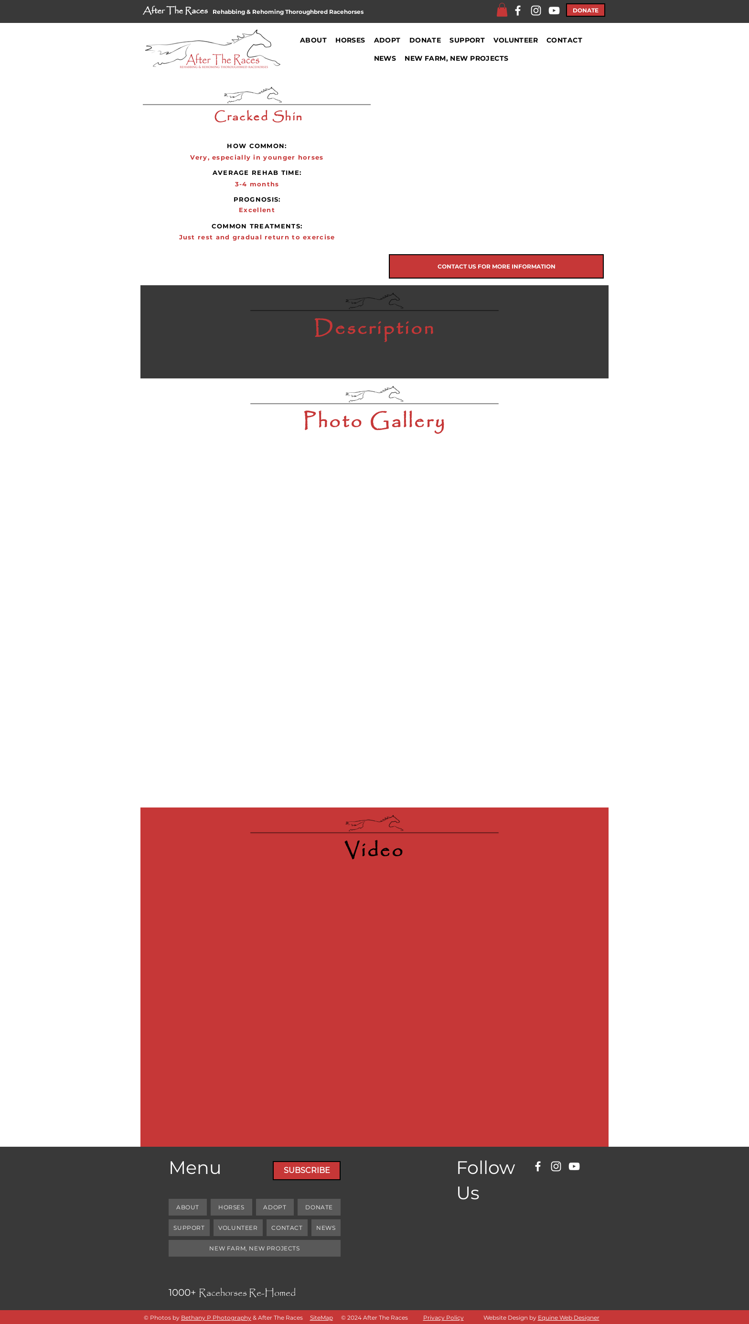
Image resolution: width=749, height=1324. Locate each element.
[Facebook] (517, 10)
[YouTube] (554, 10)
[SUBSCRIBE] (307, 1170)
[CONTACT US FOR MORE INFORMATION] (496, 266)
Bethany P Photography (216, 1317)
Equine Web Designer (568, 1317)
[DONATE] (585, 10)
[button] (502, 10)
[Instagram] (536, 10)
